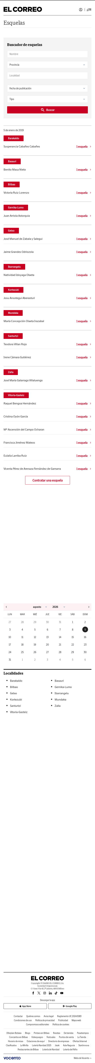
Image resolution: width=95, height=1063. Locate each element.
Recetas (56, 1033)
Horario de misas (15, 1041)
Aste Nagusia (69, 1045)
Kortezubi (13, 289)
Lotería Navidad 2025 (41, 1045)
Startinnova (83, 1045)
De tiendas (68, 1033)
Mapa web (76, 1020)
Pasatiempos (83, 1033)
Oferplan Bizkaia (13, 1033)
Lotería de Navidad (50, 1049)
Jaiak (57, 1045)
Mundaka (13, 313)
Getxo (11, 230)
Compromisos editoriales (37, 1024)
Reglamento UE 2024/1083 (69, 1016)
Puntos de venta (66, 1037)
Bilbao (11, 184)
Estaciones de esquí (36, 1041)
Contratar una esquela (47, 480)
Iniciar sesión (81, 10)
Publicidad (63, 1020)
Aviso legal (49, 1016)
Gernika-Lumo (16, 207)
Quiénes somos (33, 1016)
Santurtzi (13, 336)
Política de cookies (60, 1024)
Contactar (18, 1016)
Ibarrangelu (14, 266)
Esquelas (14, 22)
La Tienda (81, 1037)
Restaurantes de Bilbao (28, 1049)
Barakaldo (13, 138)
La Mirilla (24, 1045)
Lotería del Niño (70, 1049)
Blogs (27, 1033)
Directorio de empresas (58, 1041)
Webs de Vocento (82, 1058)
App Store (25, 1006)
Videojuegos (37, 1037)
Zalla (10, 372)
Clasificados (11, 1045)
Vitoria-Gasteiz (16, 395)
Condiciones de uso (23, 1020)
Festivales (51, 1037)
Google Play (70, 1006)
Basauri (12, 161)
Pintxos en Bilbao (41, 1033)
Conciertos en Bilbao (18, 1037)
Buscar (48, 110)
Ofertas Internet (80, 1041)
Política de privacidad (45, 1020)
